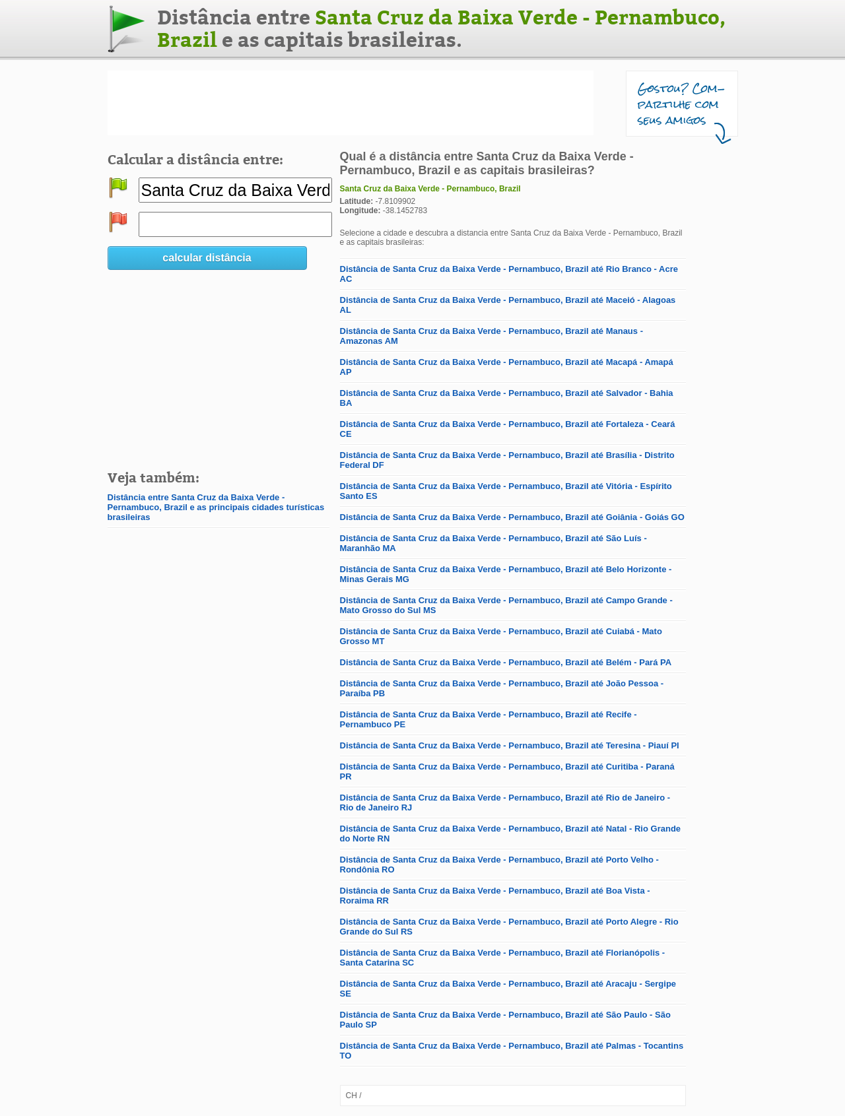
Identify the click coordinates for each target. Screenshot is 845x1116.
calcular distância (206, 257)
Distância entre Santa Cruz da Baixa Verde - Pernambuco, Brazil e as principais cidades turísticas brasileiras (216, 507)
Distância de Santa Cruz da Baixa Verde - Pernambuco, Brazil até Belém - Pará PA (506, 662)
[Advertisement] (350, 103)
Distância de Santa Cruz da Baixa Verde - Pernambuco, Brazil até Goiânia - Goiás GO (512, 517)
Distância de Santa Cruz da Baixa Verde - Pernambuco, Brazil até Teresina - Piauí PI (509, 745)
